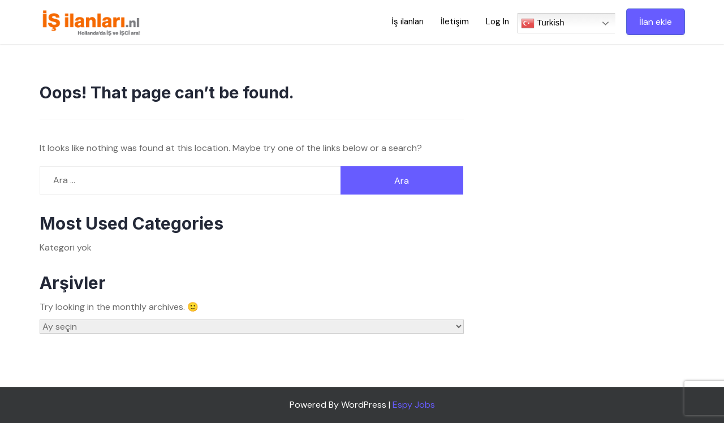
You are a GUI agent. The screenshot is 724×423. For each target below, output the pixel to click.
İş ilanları (407, 21)
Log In (497, 21)
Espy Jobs (414, 405)
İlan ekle (655, 22)
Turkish (542, 23)
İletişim (455, 21)
